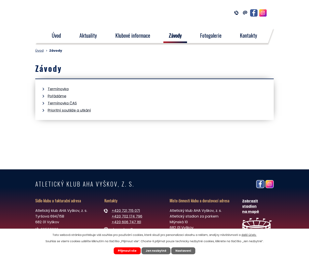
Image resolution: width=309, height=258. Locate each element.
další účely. (249, 235)
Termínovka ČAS (62, 103)
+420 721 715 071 (126, 210)
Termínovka (58, 88)
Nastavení (183, 251)
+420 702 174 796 (127, 216)
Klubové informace (132, 35)
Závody (175, 35)
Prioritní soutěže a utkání (69, 110)
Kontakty (248, 35)
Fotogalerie (211, 35)
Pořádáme (57, 96)
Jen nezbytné (156, 251)
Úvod (56, 35)
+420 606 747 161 (126, 222)
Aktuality (88, 35)
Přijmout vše (127, 251)
